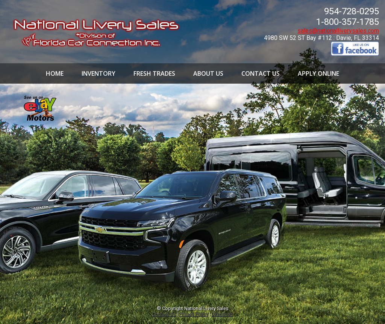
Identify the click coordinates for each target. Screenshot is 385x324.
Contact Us (164, 314)
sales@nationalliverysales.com (338, 30)
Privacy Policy (193, 314)
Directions (222, 314)
